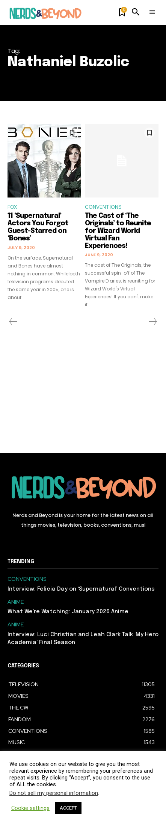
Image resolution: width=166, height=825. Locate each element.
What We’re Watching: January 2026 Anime (68, 612)
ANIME (16, 602)
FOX (12, 207)
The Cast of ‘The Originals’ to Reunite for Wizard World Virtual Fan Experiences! (118, 231)
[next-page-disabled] (152, 321)
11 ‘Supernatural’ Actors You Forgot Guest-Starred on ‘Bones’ (38, 227)
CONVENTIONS (103, 207)
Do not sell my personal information (53, 793)
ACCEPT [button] (68, 808)
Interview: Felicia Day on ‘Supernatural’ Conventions (81, 589)
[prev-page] (13, 321)
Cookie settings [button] (30, 808)
